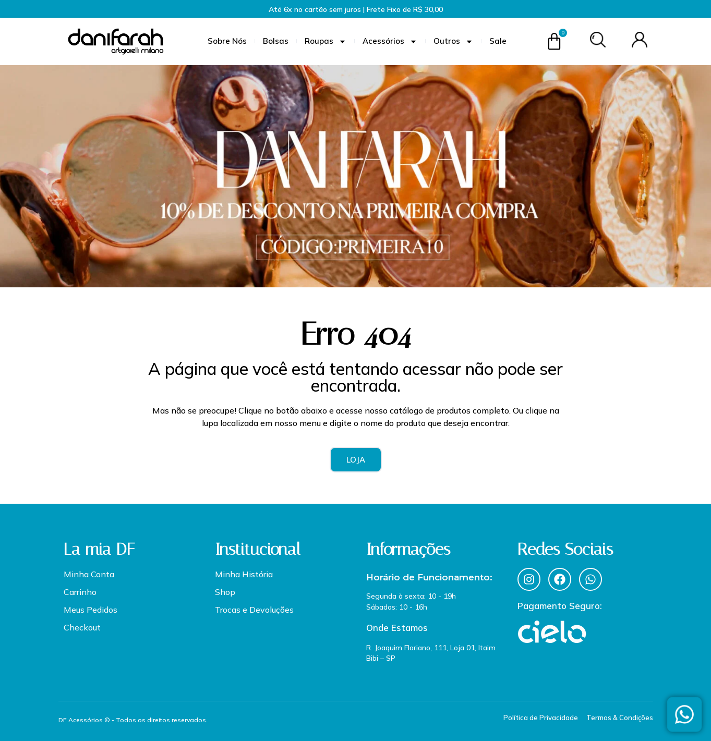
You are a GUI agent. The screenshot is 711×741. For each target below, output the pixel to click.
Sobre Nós (227, 41)
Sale (498, 41)
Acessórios (390, 41)
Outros (453, 41)
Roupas (325, 41)
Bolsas (275, 41)
